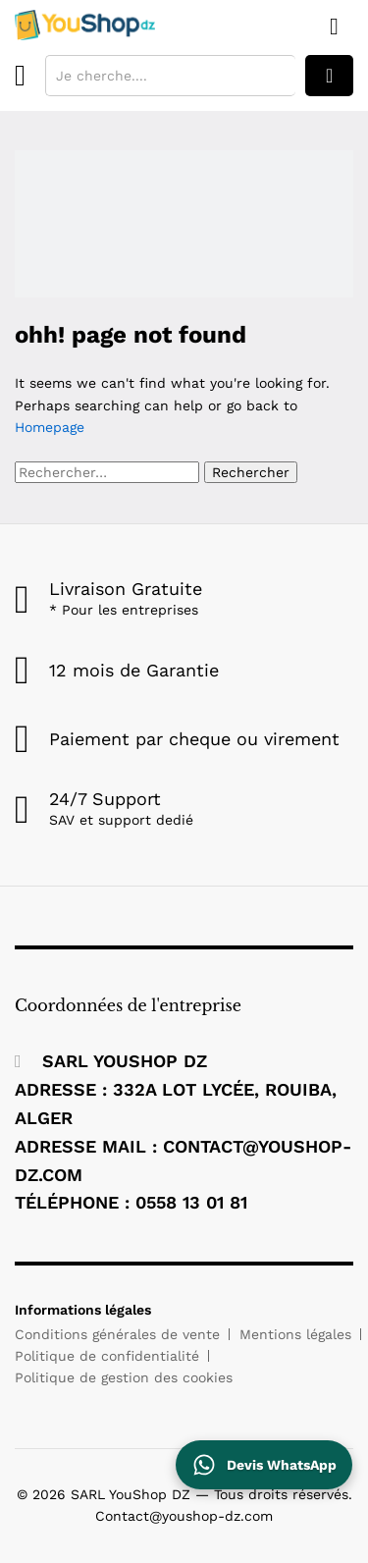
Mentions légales (295, 1334)
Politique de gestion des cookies (124, 1377)
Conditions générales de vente (117, 1334)
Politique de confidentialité (107, 1356)
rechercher (329, 75)
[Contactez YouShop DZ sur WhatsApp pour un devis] (264, 1464)
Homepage (49, 427)
